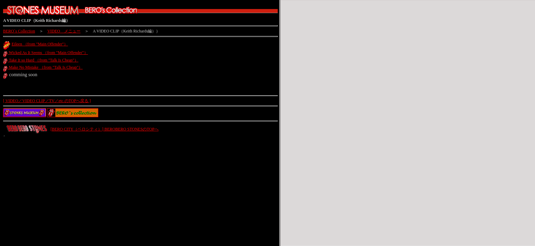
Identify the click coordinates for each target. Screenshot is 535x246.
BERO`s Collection (19, 31)
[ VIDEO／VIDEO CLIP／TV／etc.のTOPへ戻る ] (47, 100)
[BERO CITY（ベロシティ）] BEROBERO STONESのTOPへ (104, 129)
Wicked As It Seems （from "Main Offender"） (45, 52)
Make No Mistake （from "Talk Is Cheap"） (43, 67)
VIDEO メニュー (64, 31)
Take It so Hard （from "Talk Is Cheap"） (40, 60)
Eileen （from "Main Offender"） (40, 44)
